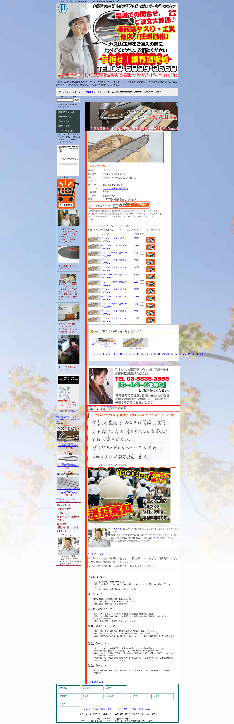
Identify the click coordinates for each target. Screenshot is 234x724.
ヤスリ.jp (117, 529)
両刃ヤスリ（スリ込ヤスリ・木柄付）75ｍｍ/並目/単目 (105, 344)
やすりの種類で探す (66, 131)
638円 (136, 311)
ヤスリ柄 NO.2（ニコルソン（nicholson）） (68, 464)
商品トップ (91, 92)
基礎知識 (87, 688)
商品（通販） (64, 505)
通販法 (86, 696)
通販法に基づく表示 (68, 527)
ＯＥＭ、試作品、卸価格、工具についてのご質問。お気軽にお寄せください (117, 709)
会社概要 (62, 523)
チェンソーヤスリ (135, 347)
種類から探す (63, 126)
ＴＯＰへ (63, 704)
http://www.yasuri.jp (105, 718)
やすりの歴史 (64, 509)
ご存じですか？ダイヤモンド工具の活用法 (68, 379)
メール (153, 538)
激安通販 (63, 688)
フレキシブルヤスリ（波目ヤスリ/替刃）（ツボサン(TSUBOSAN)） (68, 490)
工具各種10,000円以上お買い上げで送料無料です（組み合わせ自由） (68, 419)
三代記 (60, 513)
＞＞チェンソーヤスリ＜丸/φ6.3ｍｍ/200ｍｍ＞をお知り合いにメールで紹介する (107, 406)
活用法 (156, 696)
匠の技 (68, 407)
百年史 (109, 688)
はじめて (133, 696)
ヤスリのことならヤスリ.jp (71, 92)
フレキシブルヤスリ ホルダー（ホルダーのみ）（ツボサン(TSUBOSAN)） (68, 443)
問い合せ (110, 696)
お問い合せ (63, 531)
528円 (136, 238)
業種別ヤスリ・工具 (66, 112)
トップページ (64, 535)
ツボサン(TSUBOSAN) (115, 188)
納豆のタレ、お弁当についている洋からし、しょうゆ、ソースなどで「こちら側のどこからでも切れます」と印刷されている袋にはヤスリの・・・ (68, 291)
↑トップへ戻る (95, 553)
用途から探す (63, 121)
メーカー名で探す (65, 117)
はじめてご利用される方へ (68, 411)
